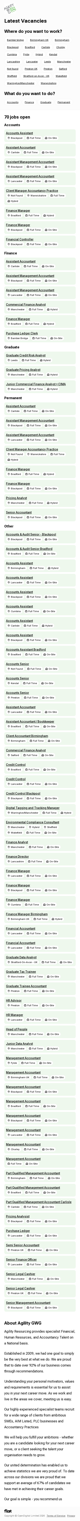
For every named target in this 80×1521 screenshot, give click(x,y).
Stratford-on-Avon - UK (36, 76)
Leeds (47, 61)
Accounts (12, 102)
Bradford (30, 47)
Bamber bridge (15, 40)
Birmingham (62, 40)
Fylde (26, 54)
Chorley (60, 47)
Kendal (53, 54)
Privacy (71, 1515)
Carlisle (45, 47)
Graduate (45, 102)
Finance (29, 102)
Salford (63, 68)
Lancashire (13, 61)
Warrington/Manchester (20, 83)
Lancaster (32, 61)
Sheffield (12, 76)
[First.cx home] (8, 1511)
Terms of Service (56, 1515)
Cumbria (12, 54)
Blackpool (13, 47)
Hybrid (39, 54)
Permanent (64, 102)
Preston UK (31, 68)
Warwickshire (48, 83)
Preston (48, 68)
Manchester (64, 61)
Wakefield (61, 76)
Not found (12, 68)
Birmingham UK (39, 40)
